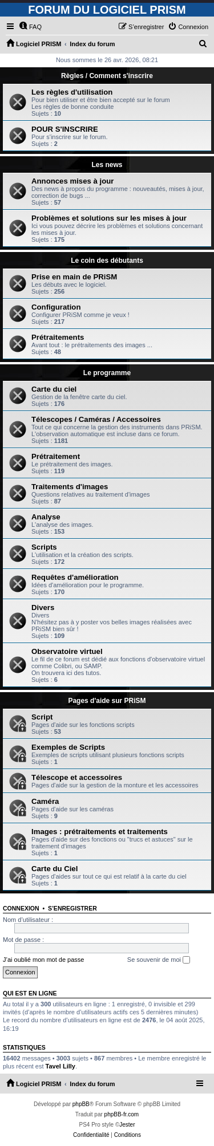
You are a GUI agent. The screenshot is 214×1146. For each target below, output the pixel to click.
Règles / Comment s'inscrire (107, 76)
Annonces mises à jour (72, 181)
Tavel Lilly (60, 1066)
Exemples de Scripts (68, 747)
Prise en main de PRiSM (74, 277)
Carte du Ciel (54, 868)
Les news (106, 165)
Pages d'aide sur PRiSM (107, 701)
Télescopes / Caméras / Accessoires (96, 419)
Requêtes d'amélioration (75, 577)
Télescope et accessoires (76, 777)
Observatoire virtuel (67, 651)
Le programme (107, 373)
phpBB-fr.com (121, 1114)
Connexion (21, 908)
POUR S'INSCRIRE (64, 129)
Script (42, 717)
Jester (127, 1124)
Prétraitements (57, 337)
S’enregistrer (72, 908)
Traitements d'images (69, 486)
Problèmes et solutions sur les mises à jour (109, 218)
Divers (42, 607)
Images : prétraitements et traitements (99, 831)
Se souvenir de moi (158, 960)
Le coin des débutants (107, 261)
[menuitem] (30, 27)
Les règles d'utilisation (71, 92)
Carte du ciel (53, 389)
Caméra (45, 801)
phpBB (81, 1104)
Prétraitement (55, 456)
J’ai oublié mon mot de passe (43, 959)
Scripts (44, 547)
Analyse (45, 517)
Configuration (55, 307)
